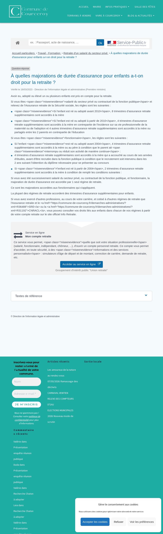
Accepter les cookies (95, 521)
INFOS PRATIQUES (116, 6)
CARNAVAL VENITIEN (58, 393)
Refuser (118, 521)
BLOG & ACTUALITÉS (140, 15)
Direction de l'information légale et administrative (36, 316)
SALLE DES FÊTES (145, 6)
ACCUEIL (84, 6)
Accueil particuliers (23, 53)
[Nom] (26, 382)
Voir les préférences (142, 521)
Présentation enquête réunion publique (22, 453)
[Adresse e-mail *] (26, 394)
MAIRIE (97, 6)
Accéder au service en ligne (82, 264)
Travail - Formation (49, 53)
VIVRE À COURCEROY (108, 15)
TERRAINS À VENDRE (79, 15)
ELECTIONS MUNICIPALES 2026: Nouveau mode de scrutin (60, 416)
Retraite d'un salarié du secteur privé (85, 53)
